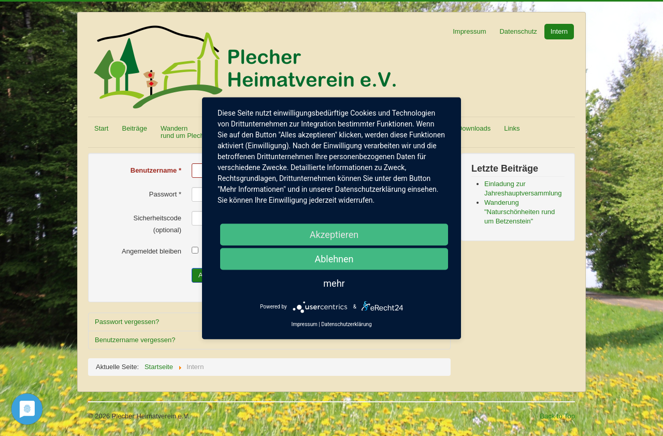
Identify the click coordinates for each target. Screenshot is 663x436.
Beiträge (134, 128)
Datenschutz (518, 31)
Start (101, 128)
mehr (333, 282)
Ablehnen (333, 258)
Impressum (469, 31)
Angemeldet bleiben (151, 251)
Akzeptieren (334, 234)
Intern (559, 31)
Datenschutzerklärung (346, 324)
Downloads (474, 128)
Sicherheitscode (158, 218)
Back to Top (557, 416)
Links (512, 128)
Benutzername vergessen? (135, 340)
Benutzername (156, 170)
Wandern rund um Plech (182, 131)
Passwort (165, 194)
